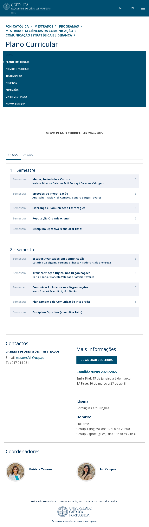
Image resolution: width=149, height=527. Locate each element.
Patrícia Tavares (84, 277)
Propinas (11, 83)
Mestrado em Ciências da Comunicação (39, 31)
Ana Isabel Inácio (42, 197)
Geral (9, 54)
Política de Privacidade (43, 501)
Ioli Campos (63, 197)
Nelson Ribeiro (41, 183)
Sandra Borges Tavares (86, 197)
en (132, 8)
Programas (69, 26)
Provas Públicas (15, 104)
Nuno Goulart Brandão (46, 291)
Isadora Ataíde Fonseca (96, 262)
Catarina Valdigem (92, 183)
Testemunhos (14, 76)
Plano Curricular (17, 62)
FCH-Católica (17, 26)
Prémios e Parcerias (17, 69)
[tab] (13, 155)
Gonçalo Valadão (60, 277)
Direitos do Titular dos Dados (101, 501)
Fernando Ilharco (69, 262)
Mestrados (44, 26)
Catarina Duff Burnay (65, 183)
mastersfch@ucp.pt (30, 357)
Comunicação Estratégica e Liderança (39, 35)
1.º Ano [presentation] (13, 155)
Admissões (12, 90)
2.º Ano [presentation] (28, 155)
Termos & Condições (70, 501)
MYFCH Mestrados (17, 97)
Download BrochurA (97, 360)
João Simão (69, 291)
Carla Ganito (40, 277)
